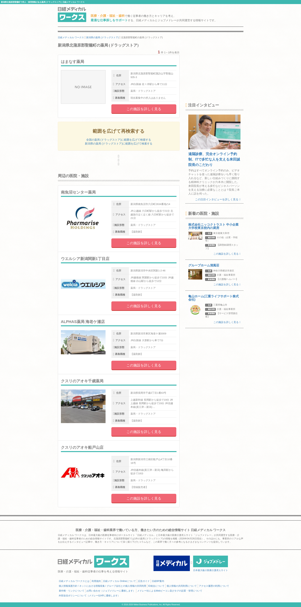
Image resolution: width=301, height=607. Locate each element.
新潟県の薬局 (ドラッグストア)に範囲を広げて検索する (118, 143)
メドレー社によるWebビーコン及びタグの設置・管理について (169, 590)
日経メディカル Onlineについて (119, 581)
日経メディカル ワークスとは (74, 581)
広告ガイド (144, 581)
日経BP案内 (158, 581)
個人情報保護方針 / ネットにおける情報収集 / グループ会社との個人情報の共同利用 (102, 586)
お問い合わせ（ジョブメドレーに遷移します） (110, 590)
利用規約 (96, 581)
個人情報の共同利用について (182, 586)
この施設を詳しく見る (143, 109)
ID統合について (156, 586)
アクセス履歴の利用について (214, 586)
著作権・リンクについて (71, 590)
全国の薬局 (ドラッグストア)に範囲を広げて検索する (118, 139)
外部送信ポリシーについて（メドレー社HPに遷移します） (89, 595)
